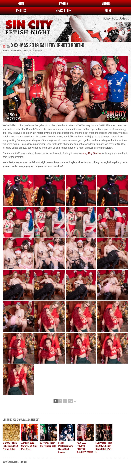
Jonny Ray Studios (91, 153)
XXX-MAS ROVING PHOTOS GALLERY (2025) (85, 447)
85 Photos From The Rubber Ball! (48, 444)
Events (63, 3)
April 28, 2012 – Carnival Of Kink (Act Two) (29, 446)
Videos (106, 3)
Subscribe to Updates (116, 18)
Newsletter (63, 11)
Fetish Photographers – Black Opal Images (66, 447)
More (108, 11)
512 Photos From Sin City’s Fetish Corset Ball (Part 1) (104, 447)
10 (70, 401)
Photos (21, 11)
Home (21, 3)
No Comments (35, 51)
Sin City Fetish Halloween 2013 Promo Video (10, 446)
